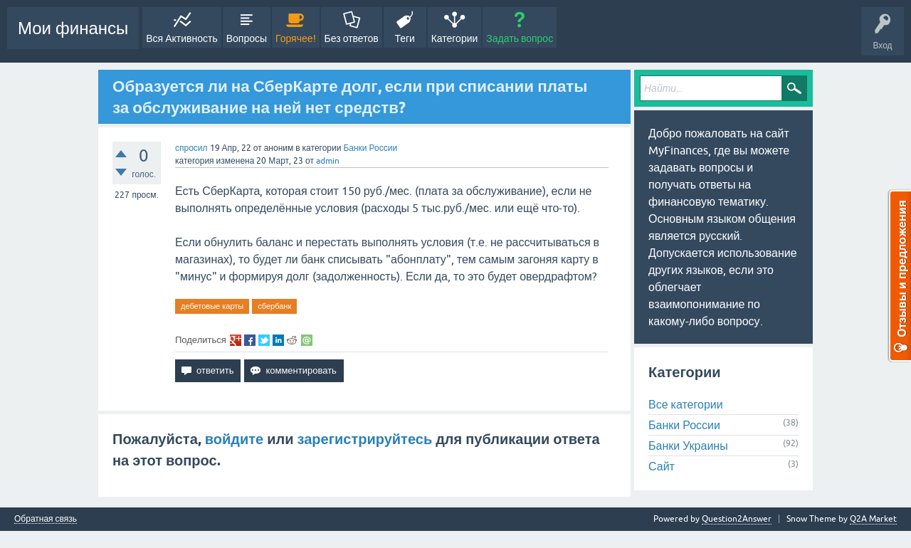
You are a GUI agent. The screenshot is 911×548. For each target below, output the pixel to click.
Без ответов (352, 38)
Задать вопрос (519, 38)
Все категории (685, 404)
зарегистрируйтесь (365, 439)
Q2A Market (873, 519)
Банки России (370, 148)
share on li (278, 340)
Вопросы (246, 38)
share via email (306, 340)
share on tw (264, 340)
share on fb (250, 340)
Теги (404, 38)
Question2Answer (737, 519)
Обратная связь (45, 519)
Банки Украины (688, 445)
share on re (292, 340)
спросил (191, 148)
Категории (454, 38)
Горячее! (295, 38)
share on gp (235, 340)
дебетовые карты (212, 306)
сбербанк (274, 306)
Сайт (661, 466)
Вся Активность (181, 38)
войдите (234, 439)
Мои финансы (73, 28)
